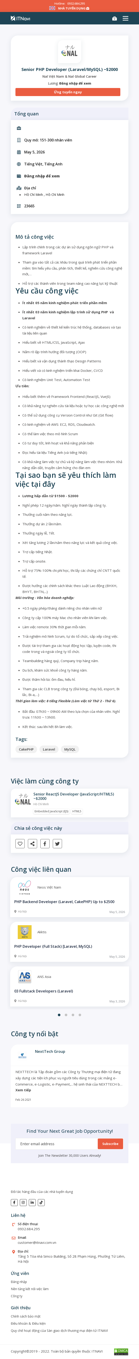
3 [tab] (73, 1015)
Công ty (16, 1296)
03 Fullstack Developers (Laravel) (43, 991)
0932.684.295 (76, 3)
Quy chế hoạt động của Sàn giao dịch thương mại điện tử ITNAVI (59, 1330)
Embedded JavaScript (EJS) (51, 811)
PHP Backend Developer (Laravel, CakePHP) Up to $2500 (64, 901)
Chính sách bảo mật (26, 1316)
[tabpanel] (69, 942)
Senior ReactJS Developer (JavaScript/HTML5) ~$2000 (73, 796)
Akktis (42, 932)
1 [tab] (59, 1015)
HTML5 (76, 811)
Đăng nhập (19, 1282)
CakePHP (26, 749)
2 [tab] (66, 1015)
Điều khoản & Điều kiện (28, 1323)
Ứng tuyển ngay (68, 92)
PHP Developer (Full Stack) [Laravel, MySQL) (53, 946)
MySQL (70, 749)
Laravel (49, 749)
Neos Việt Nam (49, 887)
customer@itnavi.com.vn (37, 1242)
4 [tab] (80, 1015)
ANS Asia (44, 976)
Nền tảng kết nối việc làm (30, 1289)
